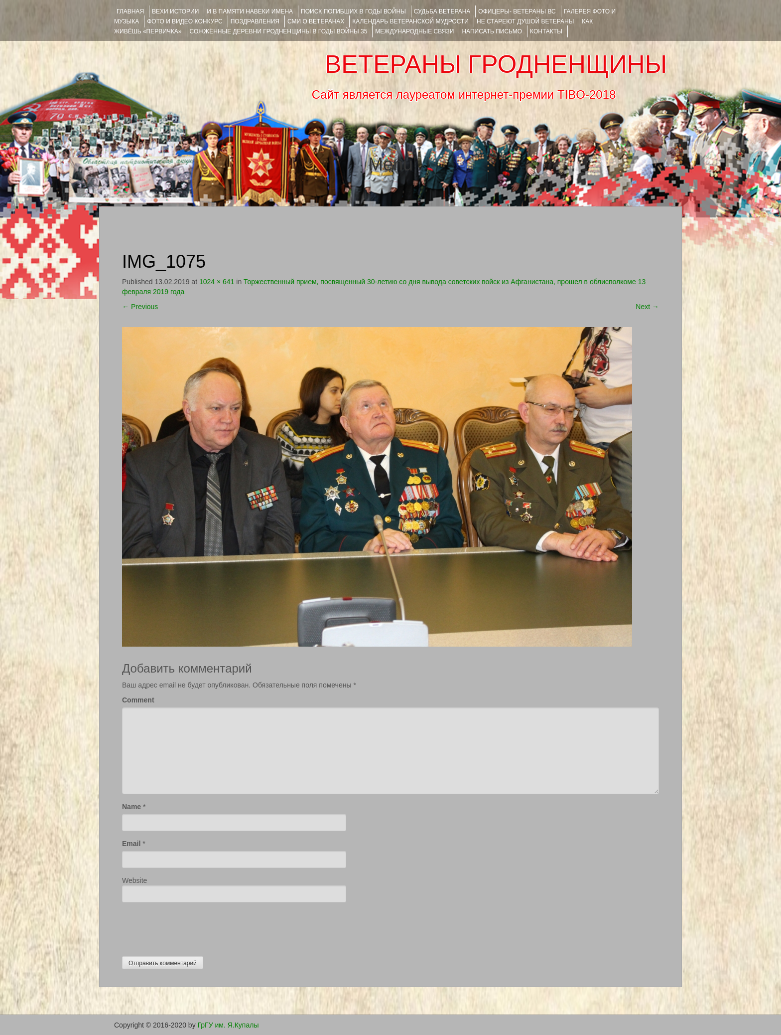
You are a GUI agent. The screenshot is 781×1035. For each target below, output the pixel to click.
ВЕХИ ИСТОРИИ (175, 11)
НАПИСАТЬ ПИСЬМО (492, 31)
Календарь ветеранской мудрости (410, 21)
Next (647, 307)
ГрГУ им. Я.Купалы (228, 1025)
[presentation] (197, 926)
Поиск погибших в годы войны (353, 11)
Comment (138, 700)
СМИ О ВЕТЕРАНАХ (315, 21)
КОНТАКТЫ (546, 31)
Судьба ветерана (442, 11)
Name (131, 807)
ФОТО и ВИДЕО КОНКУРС (184, 21)
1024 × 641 (216, 282)
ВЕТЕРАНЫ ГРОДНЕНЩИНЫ (496, 64)
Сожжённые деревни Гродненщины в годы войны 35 (279, 31)
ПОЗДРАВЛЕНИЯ (255, 21)
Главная (130, 11)
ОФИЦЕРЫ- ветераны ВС (516, 11)
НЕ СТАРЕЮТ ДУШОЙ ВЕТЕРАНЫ (525, 21)
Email (131, 844)
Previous (140, 307)
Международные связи (414, 31)
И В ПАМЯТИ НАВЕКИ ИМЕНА (250, 11)
